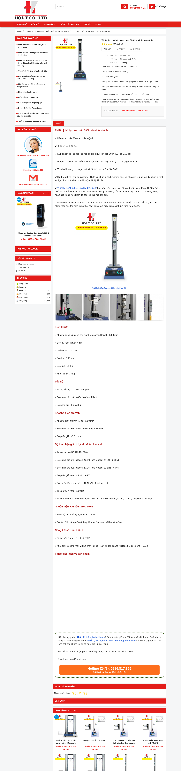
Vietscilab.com (24, 267)
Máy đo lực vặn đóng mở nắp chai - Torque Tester (31, 85)
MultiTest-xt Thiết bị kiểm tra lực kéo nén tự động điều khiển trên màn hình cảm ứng (32, 63)
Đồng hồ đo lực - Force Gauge (30, 108)
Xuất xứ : (114, 59)
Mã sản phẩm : (112, 56)
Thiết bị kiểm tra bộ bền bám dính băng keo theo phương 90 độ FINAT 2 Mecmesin (123, 743)
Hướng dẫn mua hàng (70, 24)
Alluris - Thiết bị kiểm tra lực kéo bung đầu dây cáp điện (33, 114)
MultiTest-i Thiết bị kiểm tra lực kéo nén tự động (31, 46)
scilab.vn (22, 271)
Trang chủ (22, 24)
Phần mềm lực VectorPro (28, 97)
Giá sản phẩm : (111, 111)
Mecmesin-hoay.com (26, 264)
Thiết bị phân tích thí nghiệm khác (32, 121)
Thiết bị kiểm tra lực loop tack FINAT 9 (153, 742)
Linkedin (135, 49)
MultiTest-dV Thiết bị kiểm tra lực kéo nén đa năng (32, 54)
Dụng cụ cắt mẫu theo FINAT (94, 740)
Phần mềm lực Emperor (27, 92)
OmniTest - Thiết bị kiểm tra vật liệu (32, 71)
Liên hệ (98, 24)
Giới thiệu (35, 24)
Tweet (120, 49)
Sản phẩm (50, 24)
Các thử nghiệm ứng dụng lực (30, 103)
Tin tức (87, 24)
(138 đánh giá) (118, 44)
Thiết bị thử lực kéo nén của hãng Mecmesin (111, 640)
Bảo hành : (114, 63)
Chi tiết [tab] (58, 124)
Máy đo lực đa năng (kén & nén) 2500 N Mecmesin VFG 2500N (33, 234)
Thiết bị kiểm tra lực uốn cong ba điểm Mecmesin (66, 742)
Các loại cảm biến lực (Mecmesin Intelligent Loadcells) (31, 77)
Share (107, 49)
